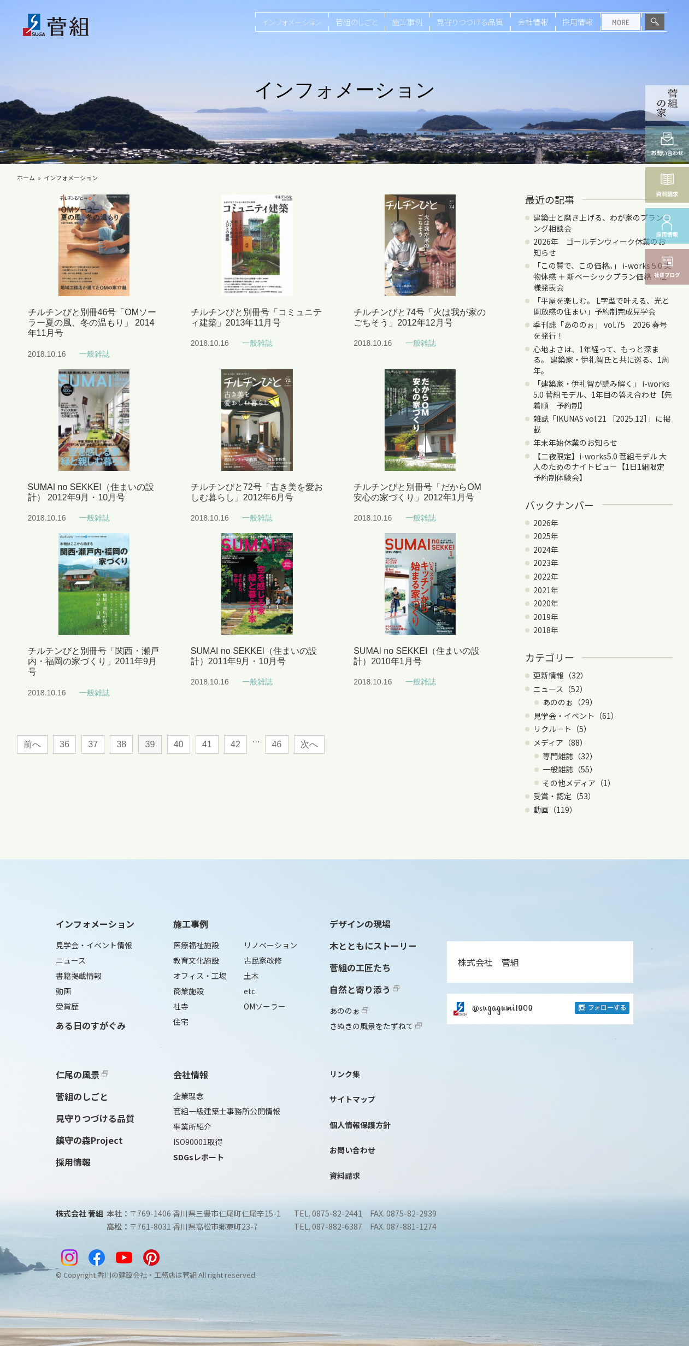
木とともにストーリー (373, 945)
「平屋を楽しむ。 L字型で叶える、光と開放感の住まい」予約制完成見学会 (601, 306)
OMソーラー (265, 1006)
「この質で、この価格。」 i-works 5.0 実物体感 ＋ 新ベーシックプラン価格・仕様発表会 (602, 276)
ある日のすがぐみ (91, 1025)
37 (93, 744)
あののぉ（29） (570, 701)
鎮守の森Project (89, 1140)
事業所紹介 (192, 1126)
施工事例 (407, 21)
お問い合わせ (352, 1149)
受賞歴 (67, 1006)
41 (207, 744)
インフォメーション (291, 21)
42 (235, 744)
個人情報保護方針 (360, 1124)
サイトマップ (352, 1099)
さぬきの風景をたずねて (375, 1025)
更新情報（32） (560, 675)
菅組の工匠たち (360, 967)
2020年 (545, 603)
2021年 (545, 590)
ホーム (26, 177)
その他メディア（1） (579, 782)
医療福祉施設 (196, 945)
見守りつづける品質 (470, 21)
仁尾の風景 (82, 1074)
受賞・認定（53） (564, 795)
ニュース (71, 960)
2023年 (545, 562)
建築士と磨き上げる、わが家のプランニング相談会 (602, 223)
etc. (250, 990)
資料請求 (344, 1175)
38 (121, 744)
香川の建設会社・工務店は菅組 (147, 1275)
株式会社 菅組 (488, 962)
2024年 (545, 549)
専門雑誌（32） (570, 756)
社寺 (181, 1006)
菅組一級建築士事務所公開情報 (226, 1111)
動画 (63, 990)
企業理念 (188, 1095)
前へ (32, 744)
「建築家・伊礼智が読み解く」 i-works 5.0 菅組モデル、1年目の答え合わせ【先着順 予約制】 (602, 394)
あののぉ (348, 1010)
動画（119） (555, 809)
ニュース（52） (560, 688)
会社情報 (532, 21)
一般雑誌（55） (570, 769)
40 (179, 744)
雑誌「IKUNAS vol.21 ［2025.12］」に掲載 (601, 424)
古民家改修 (263, 960)
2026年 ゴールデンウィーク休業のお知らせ (599, 247)
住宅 (181, 1021)
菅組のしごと (356, 21)
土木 (251, 975)
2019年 (545, 616)
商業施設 (188, 990)
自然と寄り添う (364, 989)
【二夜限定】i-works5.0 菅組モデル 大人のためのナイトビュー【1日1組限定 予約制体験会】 (602, 467)
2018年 (545, 629)
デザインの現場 (360, 923)
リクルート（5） (562, 728)
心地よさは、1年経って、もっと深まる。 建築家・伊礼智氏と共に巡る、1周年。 (601, 360)
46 (277, 744)
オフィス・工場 (200, 975)
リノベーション (270, 945)
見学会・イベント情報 (94, 945)
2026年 (545, 522)
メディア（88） (560, 742)
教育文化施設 (196, 960)
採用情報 (577, 21)
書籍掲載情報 (79, 975)
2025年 (545, 535)
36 (64, 744)
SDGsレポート (198, 1157)
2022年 (545, 576)
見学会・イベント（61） (576, 715)
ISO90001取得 (197, 1141)
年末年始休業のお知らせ (575, 442)
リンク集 (344, 1073)
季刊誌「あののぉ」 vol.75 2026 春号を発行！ (600, 330)
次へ (309, 744)
